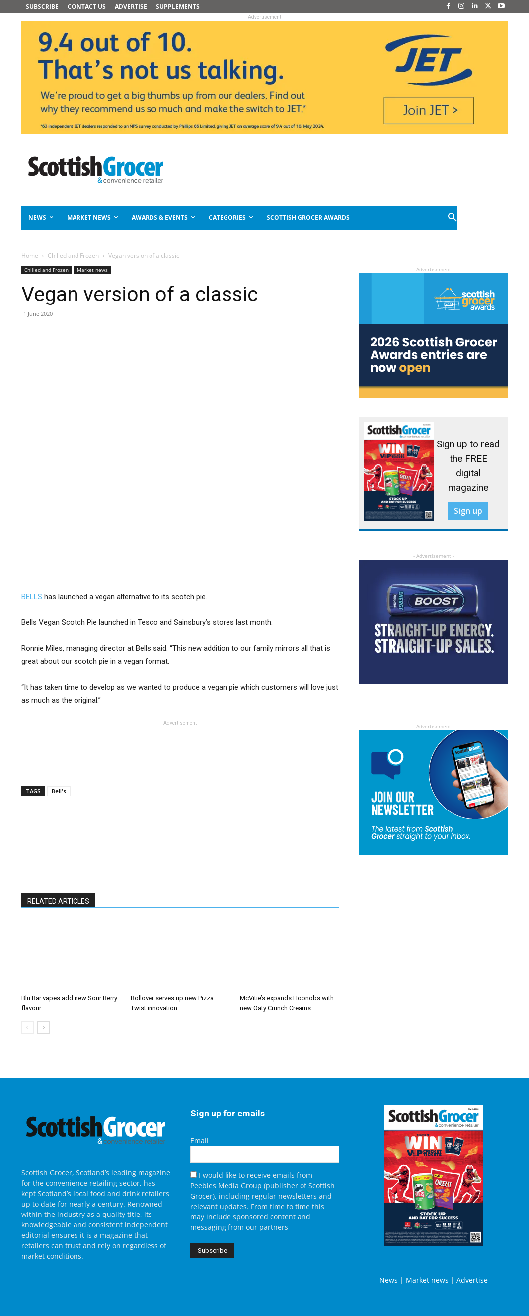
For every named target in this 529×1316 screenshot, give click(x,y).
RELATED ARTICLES (58, 901)
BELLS (32, 596)
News (388, 1280)
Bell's (59, 791)
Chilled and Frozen (73, 255)
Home (29, 255)
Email (199, 1140)
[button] (453, 218)
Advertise (472, 1280)
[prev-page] (27, 1027)
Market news (92, 269)
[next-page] (43, 1027)
